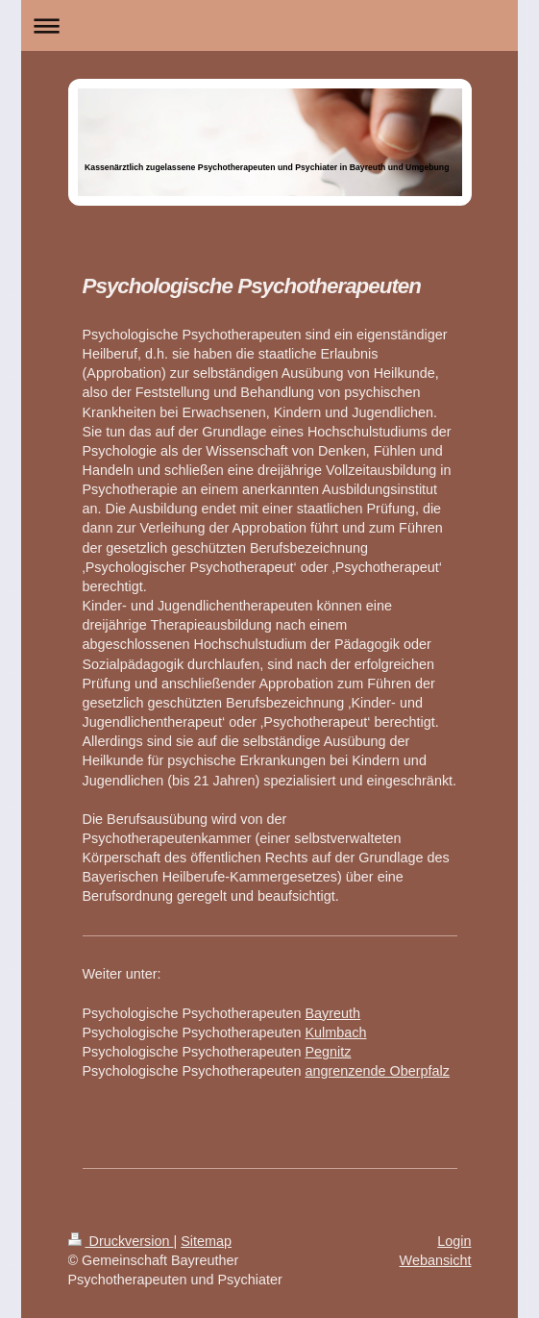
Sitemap (206, 1241)
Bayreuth (333, 1013)
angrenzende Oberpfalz (378, 1071)
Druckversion (121, 1241)
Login (454, 1241)
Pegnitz (329, 1051)
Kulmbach (336, 1032)
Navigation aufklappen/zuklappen (269, 25)
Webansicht (436, 1260)
